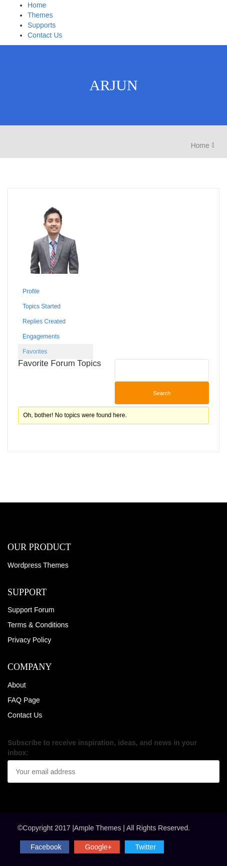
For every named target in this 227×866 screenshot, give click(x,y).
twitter (145, 847)
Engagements (41, 336)
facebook (46, 847)
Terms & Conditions (38, 625)
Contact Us (45, 35)
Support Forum (31, 610)
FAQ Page (24, 700)
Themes (40, 15)
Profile (31, 291)
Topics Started (42, 306)
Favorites (35, 351)
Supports (42, 25)
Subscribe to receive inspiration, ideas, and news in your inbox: (102, 748)
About (17, 685)
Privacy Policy (29, 640)
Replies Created (44, 321)
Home (37, 5)
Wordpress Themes (38, 565)
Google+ (98, 847)
